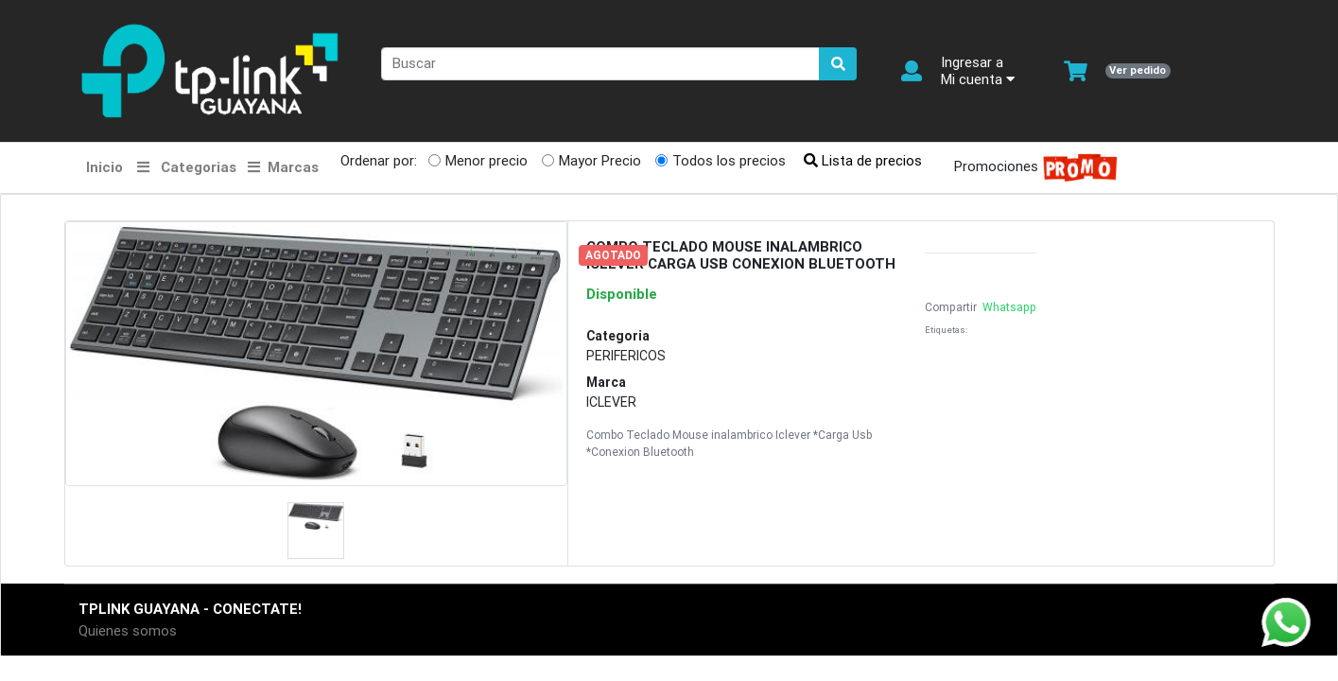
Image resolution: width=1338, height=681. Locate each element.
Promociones (1030, 168)
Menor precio (486, 160)
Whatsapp (1008, 307)
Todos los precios (729, 160)
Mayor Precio (600, 160)
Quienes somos (127, 630)
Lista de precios (863, 160)
